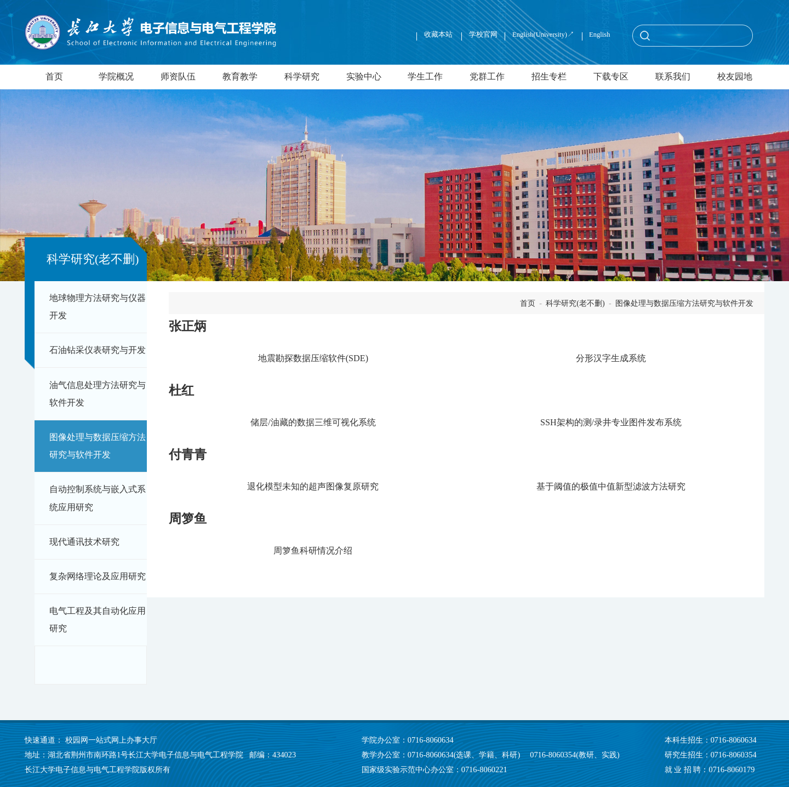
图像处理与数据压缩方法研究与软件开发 (97, 446)
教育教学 (240, 77)
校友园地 (734, 77)
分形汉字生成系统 (611, 358)
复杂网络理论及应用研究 (97, 576)
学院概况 (116, 77)
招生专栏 (549, 77)
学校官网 (483, 34)
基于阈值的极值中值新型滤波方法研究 (610, 487)
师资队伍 (178, 77)
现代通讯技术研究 (84, 542)
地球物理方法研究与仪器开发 (97, 307)
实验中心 (363, 77)
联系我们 (672, 77)
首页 (54, 77)
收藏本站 (439, 34)
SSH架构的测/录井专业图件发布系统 (611, 422)
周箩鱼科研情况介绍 (312, 551)
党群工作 (487, 77)
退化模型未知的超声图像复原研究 (313, 487)
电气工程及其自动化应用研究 (97, 620)
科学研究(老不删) (575, 303)
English (599, 34)
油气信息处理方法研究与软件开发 (97, 394)
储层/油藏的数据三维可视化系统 (313, 422)
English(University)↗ (543, 34)
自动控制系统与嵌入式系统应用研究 (97, 498)
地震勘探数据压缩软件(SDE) (313, 358)
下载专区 (610, 77)
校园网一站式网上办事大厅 (111, 739)
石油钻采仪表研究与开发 (97, 350)
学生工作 (425, 77)
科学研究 (301, 77)
